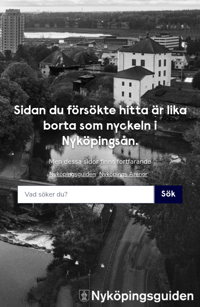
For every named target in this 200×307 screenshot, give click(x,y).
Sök (168, 194)
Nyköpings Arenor (123, 174)
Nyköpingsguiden (72, 174)
